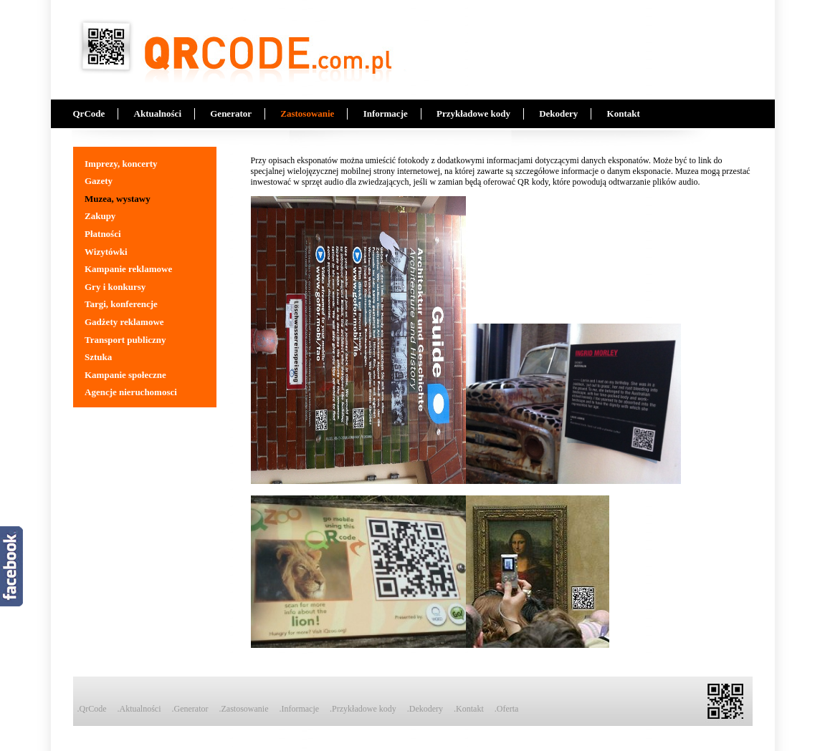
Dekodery (558, 113)
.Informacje (299, 709)
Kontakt (623, 113)
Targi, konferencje (121, 304)
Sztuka (98, 357)
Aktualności (157, 113)
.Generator (190, 709)
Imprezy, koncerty (121, 163)
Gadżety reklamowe (124, 321)
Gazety (99, 180)
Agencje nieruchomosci (131, 392)
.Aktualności (139, 709)
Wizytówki (106, 251)
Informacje (385, 113)
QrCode (89, 113)
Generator (231, 113)
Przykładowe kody (473, 113)
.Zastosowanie (243, 709)
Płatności (103, 233)
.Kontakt (469, 709)
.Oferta (507, 709)
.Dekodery (425, 709)
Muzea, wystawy (118, 198)
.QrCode (92, 709)
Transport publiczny (125, 339)
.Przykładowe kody (363, 709)
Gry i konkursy (115, 286)
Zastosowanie (307, 113)
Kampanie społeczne (125, 374)
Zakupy (100, 215)
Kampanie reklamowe (128, 268)
